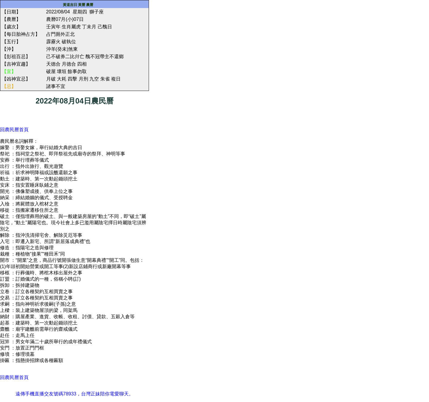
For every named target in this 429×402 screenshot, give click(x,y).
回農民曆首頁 (14, 129)
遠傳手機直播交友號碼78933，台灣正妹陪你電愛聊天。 (74, 393)
